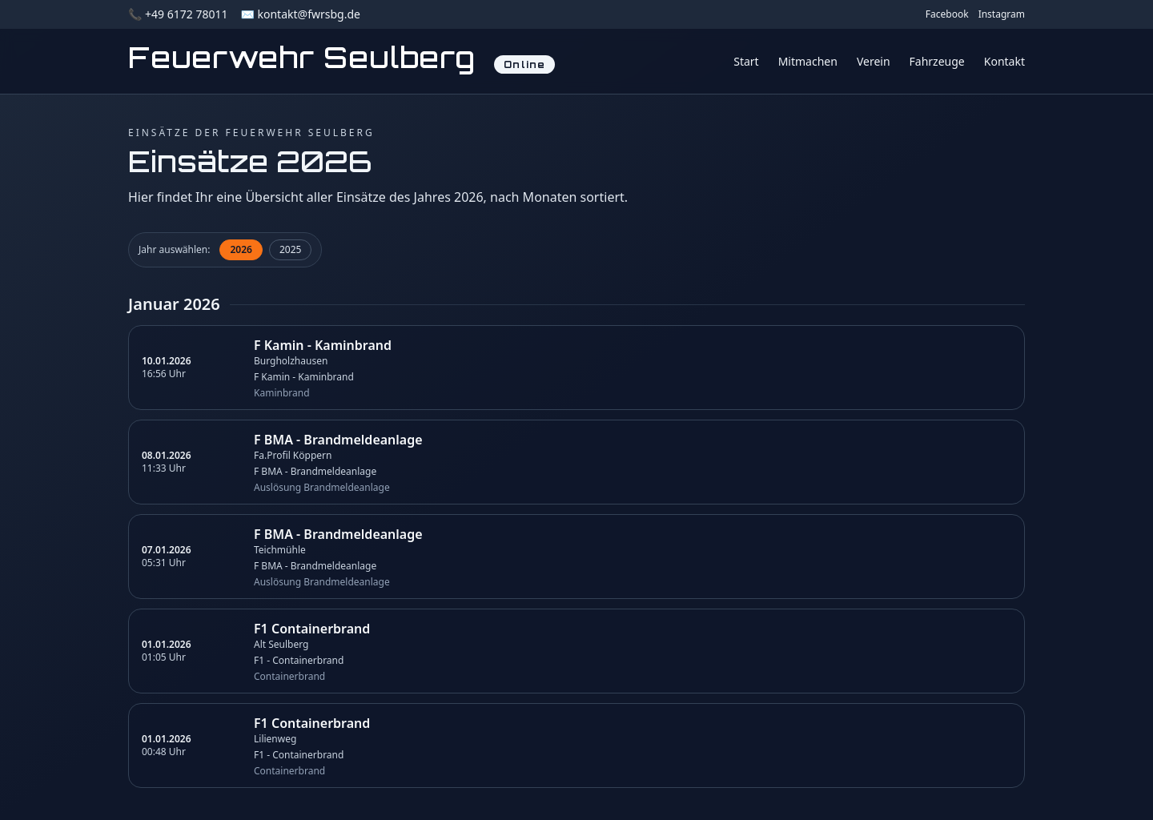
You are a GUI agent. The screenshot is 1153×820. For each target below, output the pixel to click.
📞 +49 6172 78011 (177, 14)
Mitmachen (808, 61)
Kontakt (1004, 61)
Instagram (1001, 14)
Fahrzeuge (937, 61)
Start (745, 61)
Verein (873, 61)
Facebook (947, 14)
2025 (290, 249)
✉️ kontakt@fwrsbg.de (300, 14)
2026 (240, 249)
